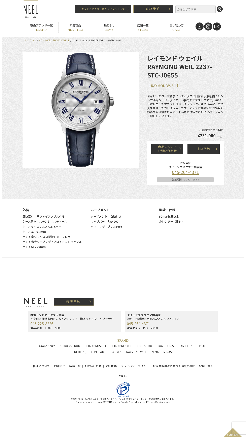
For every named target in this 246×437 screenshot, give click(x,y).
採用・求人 (206, 366)
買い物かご (177, 27)
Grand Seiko (47, 346)
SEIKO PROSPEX (95, 346)
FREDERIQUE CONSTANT (89, 352)
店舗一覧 (143, 27)
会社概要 (111, 366)
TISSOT (202, 346)
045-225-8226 (41, 323)
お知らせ (109, 27)
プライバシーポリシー (135, 366)
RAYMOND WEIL (136, 352)
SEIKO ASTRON (70, 346)
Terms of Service (155, 406)
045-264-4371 (185, 172)
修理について (41, 366)
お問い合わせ (92, 366)
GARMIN (116, 352)
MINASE (168, 352)
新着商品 (75, 27)
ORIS (170, 346)
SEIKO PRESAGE (121, 346)
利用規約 (155, 403)
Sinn (160, 346)
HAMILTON (185, 346)
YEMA (155, 352)
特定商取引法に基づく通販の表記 (174, 366)
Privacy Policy (135, 406)
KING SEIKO (144, 346)
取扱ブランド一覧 (41, 27)
